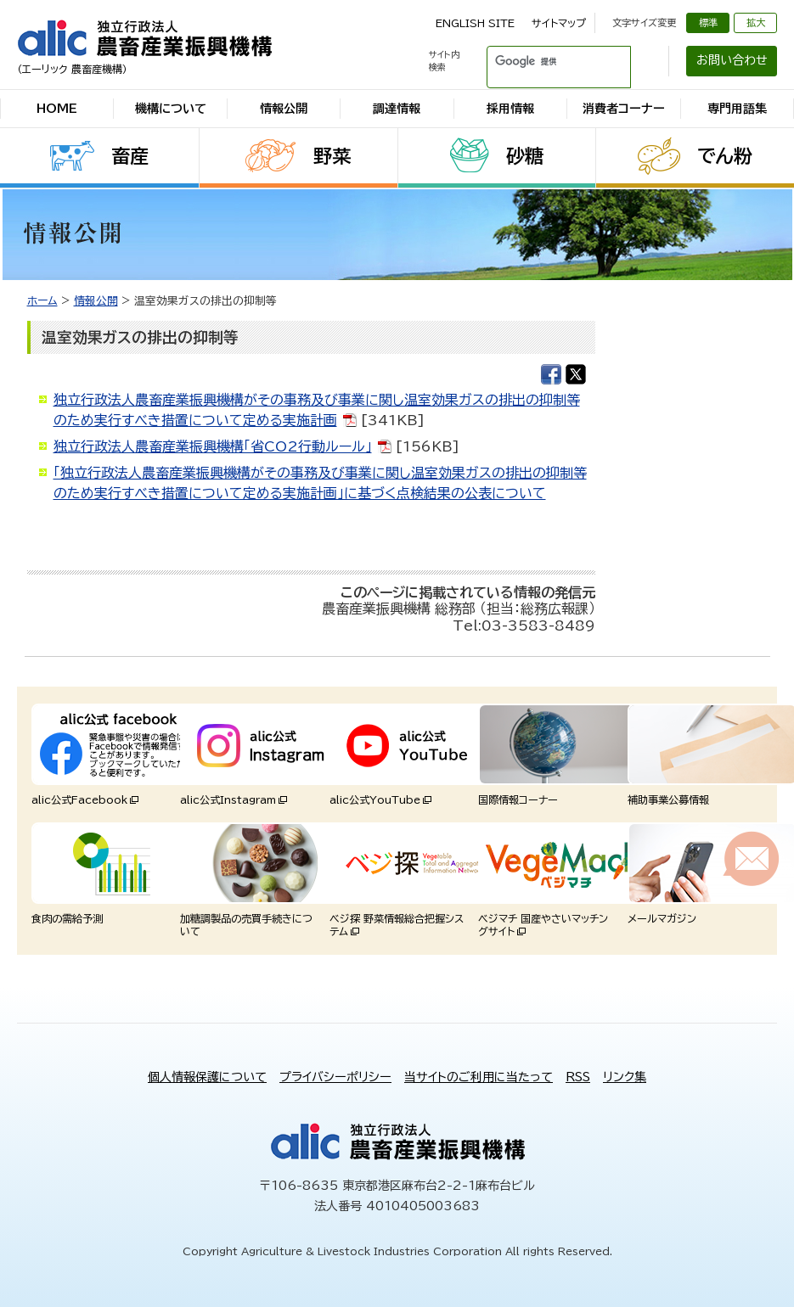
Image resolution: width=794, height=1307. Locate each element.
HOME (57, 109)
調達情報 (396, 109)
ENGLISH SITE (475, 23)
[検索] (538, 61)
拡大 (755, 22)
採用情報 (510, 109)
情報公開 (283, 109)
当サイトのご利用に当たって (478, 1077)
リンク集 (624, 1077)
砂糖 (524, 156)
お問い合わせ (732, 60)
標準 (708, 22)
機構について (170, 109)
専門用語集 (737, 109)
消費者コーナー (624, 109)
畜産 (130, 156)
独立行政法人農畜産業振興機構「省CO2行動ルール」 (212, 446)
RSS (578, 1077)
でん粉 (724, 156)
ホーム (42, 300)
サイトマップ (559, 23)
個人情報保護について (207, 1077)
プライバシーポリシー (335, 1077)
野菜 (332, 156)
